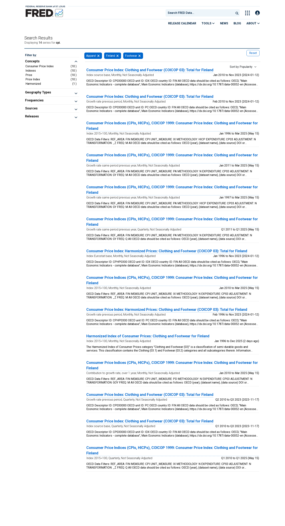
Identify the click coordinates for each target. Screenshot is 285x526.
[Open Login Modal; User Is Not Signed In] (257, 13)
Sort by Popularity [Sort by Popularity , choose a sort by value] (241, 67)
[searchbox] (200, 13)
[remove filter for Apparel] (98, 55)
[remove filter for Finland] (117, 55)
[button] (52, 61)
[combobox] (199, 13)
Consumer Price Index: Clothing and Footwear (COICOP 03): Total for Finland (149, 70)
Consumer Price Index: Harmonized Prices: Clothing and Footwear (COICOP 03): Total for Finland (166, 251)
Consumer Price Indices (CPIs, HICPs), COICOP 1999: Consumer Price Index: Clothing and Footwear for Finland (172, 126)
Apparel (91, 55)
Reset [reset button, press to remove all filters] (253, 53)
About (253, 23)
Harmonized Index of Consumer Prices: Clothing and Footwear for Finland (147, 336)
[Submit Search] (237, 13)
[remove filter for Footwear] (139, 55)
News (224, 23)
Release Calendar (182, 23)
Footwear (131, 55)
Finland (110, 55)
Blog (237, 23)
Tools (208, 23)
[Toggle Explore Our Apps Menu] (247, 13)
